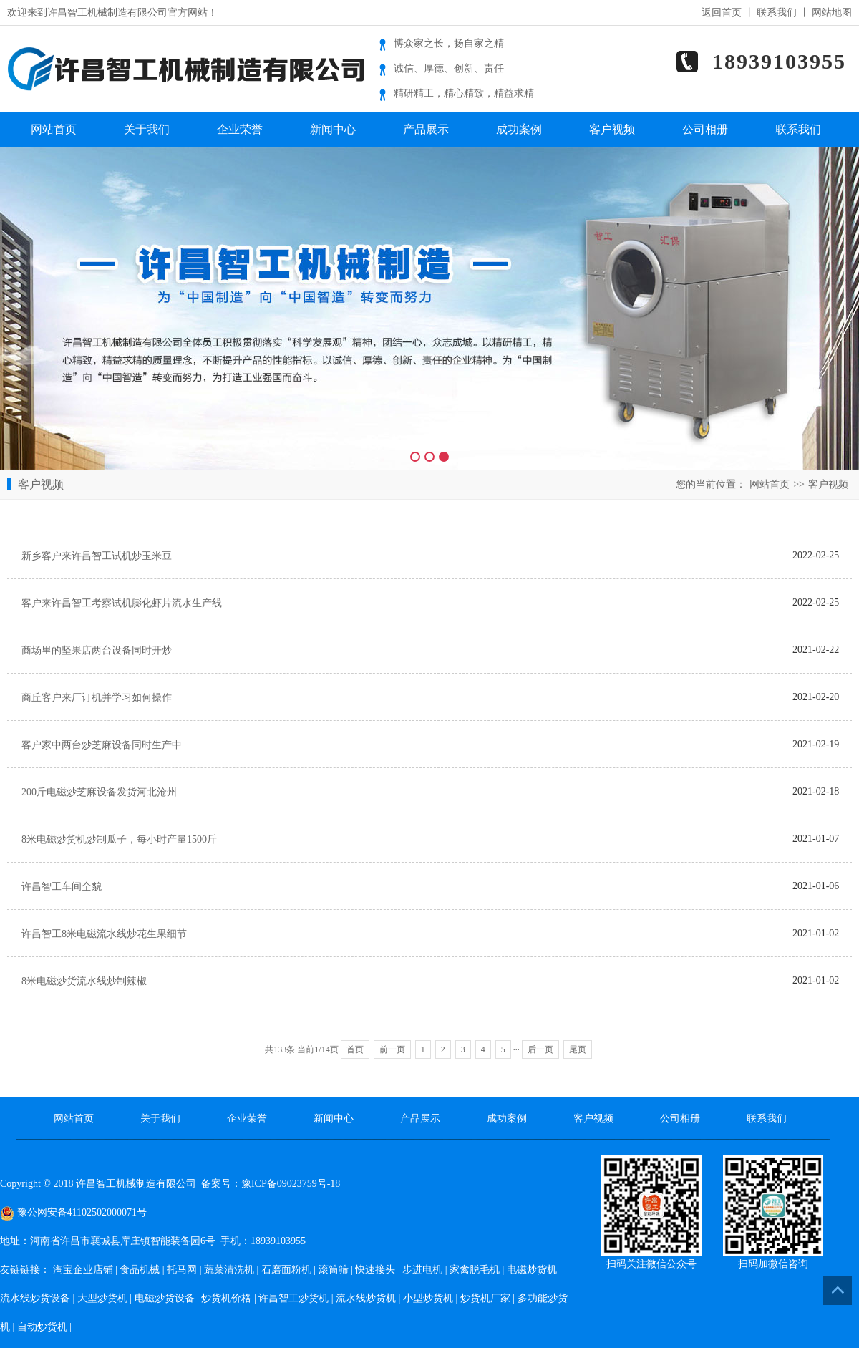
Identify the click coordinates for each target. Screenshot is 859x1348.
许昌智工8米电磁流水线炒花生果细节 (104, 933)
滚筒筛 (334, 1269)
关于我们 (147, 129)
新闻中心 (333, 129)
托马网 (182, 1269)
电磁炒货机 (532, 1269)
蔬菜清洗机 (229, 1269)
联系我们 (777, 12)
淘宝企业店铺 (83, 1269)
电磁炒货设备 (165, 1298)
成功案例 (519, 129)
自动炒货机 (42, 1327)
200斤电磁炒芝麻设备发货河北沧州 (99, 792)
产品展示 (426, 129)
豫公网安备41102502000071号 (73, 1212)
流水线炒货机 (366, 1298)
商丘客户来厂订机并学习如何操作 (96, 697)
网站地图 (832, 12)
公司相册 (705, 129)
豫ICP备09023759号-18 (290, 1183)
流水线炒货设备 (35, 1298)
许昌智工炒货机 (293, 1298)
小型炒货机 (428, 1298)
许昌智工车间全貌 (61, 886)
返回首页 (722, 12)
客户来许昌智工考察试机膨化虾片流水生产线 (121, 603)
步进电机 (422, 1269)
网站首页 (54, 129)
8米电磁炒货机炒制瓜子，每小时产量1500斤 (119, 839)
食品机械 (140, 1269)
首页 (355, 1049)
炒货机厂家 (485, 1298)
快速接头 (375, 1269)
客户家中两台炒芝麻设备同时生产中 (101, 745)
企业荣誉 (240, 129)
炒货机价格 (226, 1298)
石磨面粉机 (286, 1269)
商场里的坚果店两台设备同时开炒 (96, 650)
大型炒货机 (102, 1298)
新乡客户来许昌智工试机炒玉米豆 (96, 556)
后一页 (540, 1049)
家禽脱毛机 (475, 1269)
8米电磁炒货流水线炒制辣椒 (84, 981)
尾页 (577, 1049)
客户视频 (612, 129)
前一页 (392, 1049)
